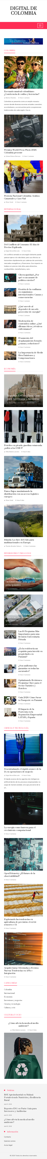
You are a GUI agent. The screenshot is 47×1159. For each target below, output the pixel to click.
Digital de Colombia (23, 11)
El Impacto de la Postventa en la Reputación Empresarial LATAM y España (30, 713)
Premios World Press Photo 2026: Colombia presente (20, 151)
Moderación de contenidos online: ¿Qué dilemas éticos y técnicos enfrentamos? (30, 325)
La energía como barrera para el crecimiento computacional (20, 829)
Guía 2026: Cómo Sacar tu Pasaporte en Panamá (30, 699)
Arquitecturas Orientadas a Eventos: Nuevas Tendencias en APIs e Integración (21, 971)
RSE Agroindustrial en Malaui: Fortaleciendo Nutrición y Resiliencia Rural (22, 1097)
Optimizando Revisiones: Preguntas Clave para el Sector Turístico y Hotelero (30, 684)
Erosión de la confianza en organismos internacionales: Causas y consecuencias (30, 293)
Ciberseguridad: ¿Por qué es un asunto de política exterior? (28, 278)
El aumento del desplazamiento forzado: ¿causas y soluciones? (30, 341)
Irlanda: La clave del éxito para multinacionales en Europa (19, 541)
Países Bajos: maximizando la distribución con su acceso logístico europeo (21, 494)
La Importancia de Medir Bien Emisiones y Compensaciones (30, 355)
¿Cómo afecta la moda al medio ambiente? (23, 1024)
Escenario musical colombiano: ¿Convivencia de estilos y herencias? (21, 93)
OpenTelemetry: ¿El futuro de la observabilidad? (19, 874)
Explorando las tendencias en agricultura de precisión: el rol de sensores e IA (20, 922)
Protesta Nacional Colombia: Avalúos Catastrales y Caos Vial (22, 197)
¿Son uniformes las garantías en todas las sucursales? (28, 668)
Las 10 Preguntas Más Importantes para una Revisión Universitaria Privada (29, 635)
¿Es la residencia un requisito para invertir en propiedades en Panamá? (30, 652)
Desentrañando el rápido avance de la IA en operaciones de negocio (22, 770)
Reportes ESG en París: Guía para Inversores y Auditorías (20, 1110)
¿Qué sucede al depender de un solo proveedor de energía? (29, 309)
